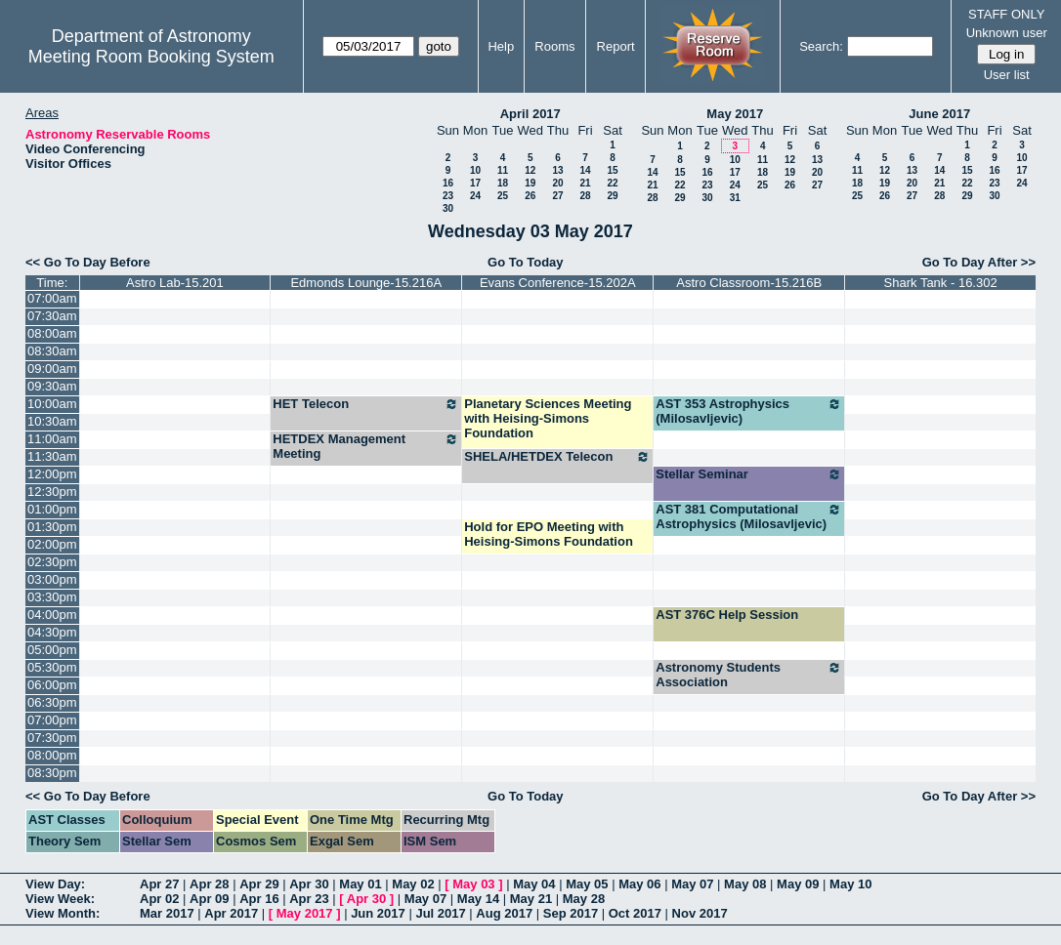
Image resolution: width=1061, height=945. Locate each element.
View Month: (62, 913)
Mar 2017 (167, 913)
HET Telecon (366, 404)
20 (557, 183)
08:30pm (52, 772)
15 (612, 170)
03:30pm (52, 597)
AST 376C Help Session (727, 614)
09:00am (52, 368)
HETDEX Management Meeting (366, 446)
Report (616, 46)
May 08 (745, 884)
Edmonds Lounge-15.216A (366, 282)
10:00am (52, 403)
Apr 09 (209, 898)
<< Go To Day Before (87, 262)
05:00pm (52, 649)
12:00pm (52, 474)
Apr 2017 (231, 913)
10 (475, 170)
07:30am (52, 315)
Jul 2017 (440, 913)
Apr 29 (258, 884)
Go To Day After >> (979, 262)
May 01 (360, 884)
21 (584, 183)
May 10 (850, 884)
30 (448, 208)
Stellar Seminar (749, 474)
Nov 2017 (700, 913)
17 (475, 183)
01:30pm (52, 526)
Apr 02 (159, 898)
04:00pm (52, 614)
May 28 (584, 898)
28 (584, 195)
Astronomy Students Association (749, 674)
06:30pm (52, 702)
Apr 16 (258, 898)
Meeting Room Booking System (151, 56)
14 (584, 170)
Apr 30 (308, 884)
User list (1007, 74)
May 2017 (734, 113)
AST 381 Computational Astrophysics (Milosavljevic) (749, 516)
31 (735, 197)
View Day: (55, 884)
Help (501, 46)
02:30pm (52, 562)
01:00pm (52, 509)
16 (448, 183)
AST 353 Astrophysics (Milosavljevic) (749, 411)
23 (448, 195)
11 (502, 170)
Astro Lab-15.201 (175, 282)
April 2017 (530, 113)
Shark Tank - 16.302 (940, 282)
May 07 (692, 884)
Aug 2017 (504, 913)
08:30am (52, 351)
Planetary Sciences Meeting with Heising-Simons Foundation (547, 418)
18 (502, 183)
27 (557, 195)
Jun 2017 (378, 913)
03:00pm (52, 579)
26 (530, 195)
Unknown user (1006, 32)
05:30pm (52, 667)
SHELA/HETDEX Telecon (557, 457)
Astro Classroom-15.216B (749, 282)
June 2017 (939, 113)
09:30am (52, 386)
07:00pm (52, 720)
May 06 (639, 884)
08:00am (52, 333)
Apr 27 (159, 884)
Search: (821, 46)
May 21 (531, 898)
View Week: (60, 898)
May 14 (478, 898)
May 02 (413, 884)
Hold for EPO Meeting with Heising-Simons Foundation (548, 534)
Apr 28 (209, 884)
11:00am (52, 438)
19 (530, 183)
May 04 (534, 884)
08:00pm (52, 755)
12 (530, 170)
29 (612, 195)
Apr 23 (308, 898)
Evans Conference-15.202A (558, 282)
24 (475, 195)
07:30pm (52, 737)
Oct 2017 (635, 913)
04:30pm (52, 632)
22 (612, 183)
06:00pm (52, 685)
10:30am (52, 421)
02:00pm (52, 544)
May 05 (587, 884)
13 (557, 170)
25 (502, 195)
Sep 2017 (570, 913)
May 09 (798, 884)
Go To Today (526, 262)
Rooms (554, 46)
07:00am (52, 298)
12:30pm (52, 491)
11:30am (52, 456)
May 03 (473, 884)
